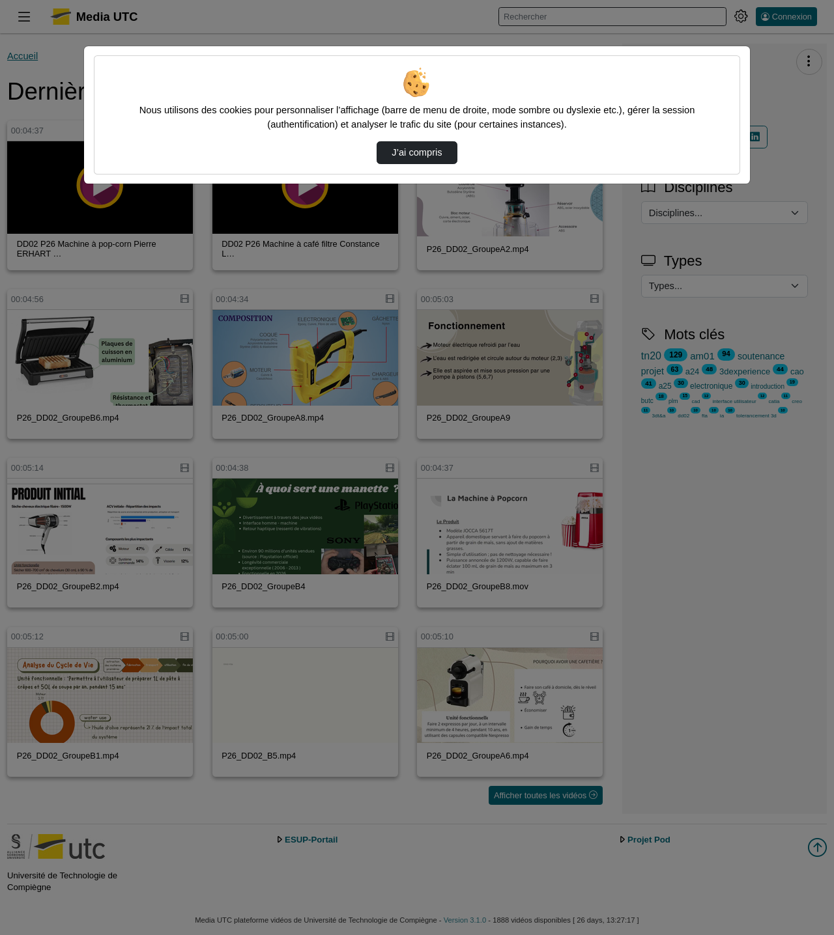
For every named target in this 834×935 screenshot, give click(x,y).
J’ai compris (417, 152)
